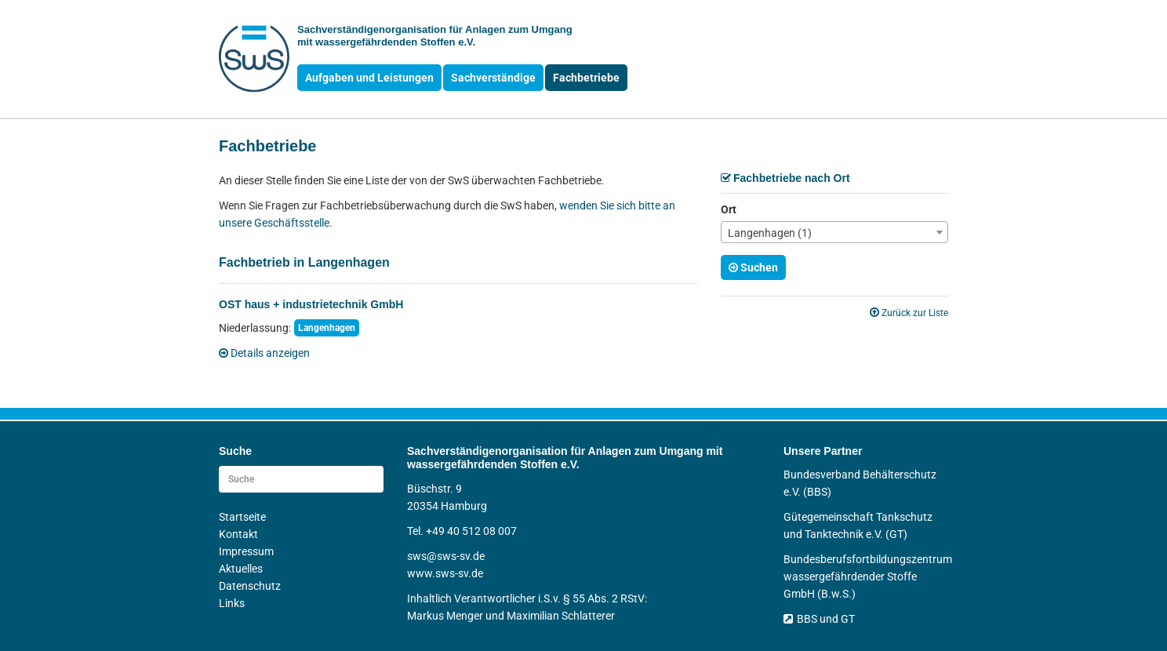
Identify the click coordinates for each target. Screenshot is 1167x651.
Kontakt (238, 534)
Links (232, 603)
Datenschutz (250, 586)
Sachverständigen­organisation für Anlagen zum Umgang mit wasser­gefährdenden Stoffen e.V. (435, 36)
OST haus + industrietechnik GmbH (311, 304)
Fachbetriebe (586, 77)
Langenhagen (326, 327)
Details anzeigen (264, 353)
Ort (728, 209)
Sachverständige (493, 77)
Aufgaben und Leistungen (369, 77)
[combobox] (834, 232)
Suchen (753, 267)
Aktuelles (241, 568)
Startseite (242, 517)
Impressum (246, 551)
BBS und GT (819, 619)
